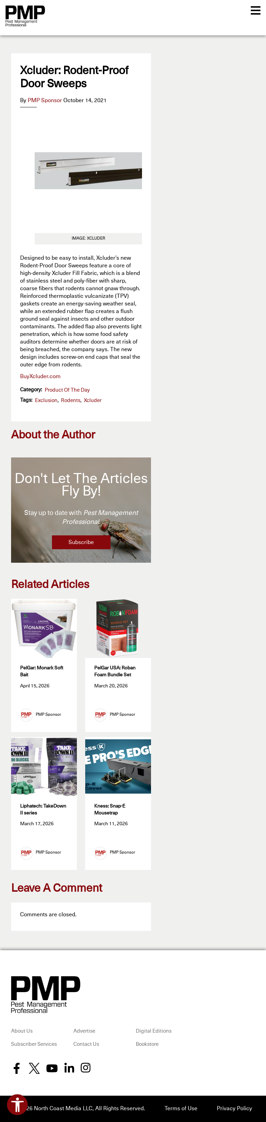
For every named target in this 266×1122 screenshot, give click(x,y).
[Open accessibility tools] (17, 1104)
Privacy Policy (234, 1109)
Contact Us (86, 1044)
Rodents (70, 400)
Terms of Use (181, 1109)
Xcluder (92, 400)
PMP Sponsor (45, 100)
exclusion (46, 400)
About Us (22, 1031)
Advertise (84, 1031)
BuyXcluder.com (40, 376)
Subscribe (81, 542)
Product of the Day (67, 390)
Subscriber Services (34, 1044)
